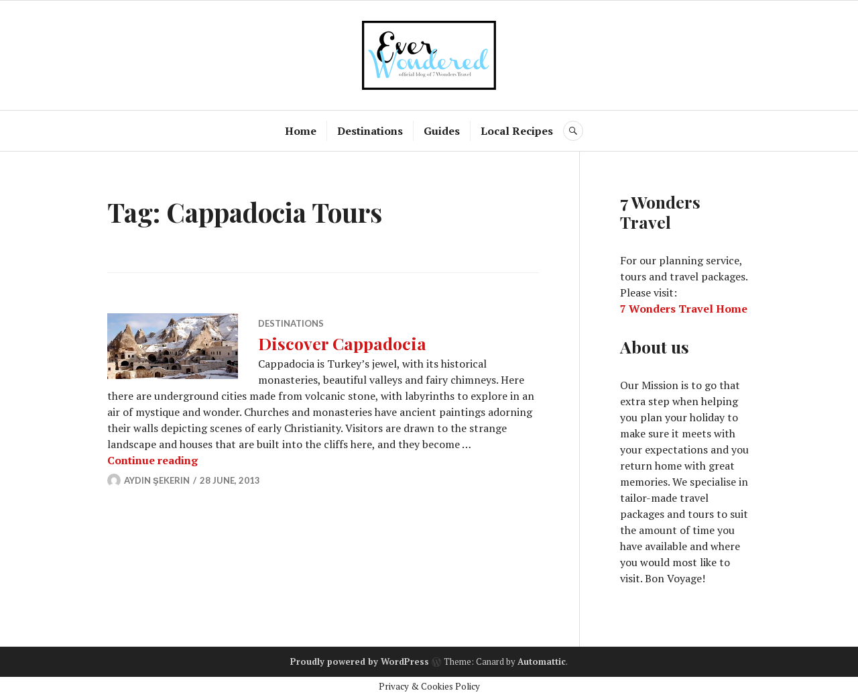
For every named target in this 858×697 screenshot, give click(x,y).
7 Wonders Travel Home (683, 308)
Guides (442, 130)
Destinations (370, 130)
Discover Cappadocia (342, 343)
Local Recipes (517, 130)
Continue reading (152, 460)
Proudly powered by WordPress (359, 661)
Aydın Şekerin (157, 480)
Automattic (541, 661)
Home (300, 130)
